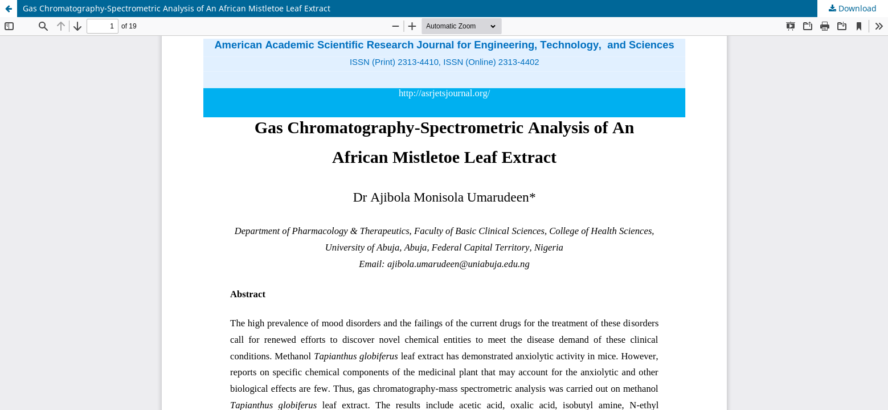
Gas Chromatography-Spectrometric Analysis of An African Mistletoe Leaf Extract (176, 8)
